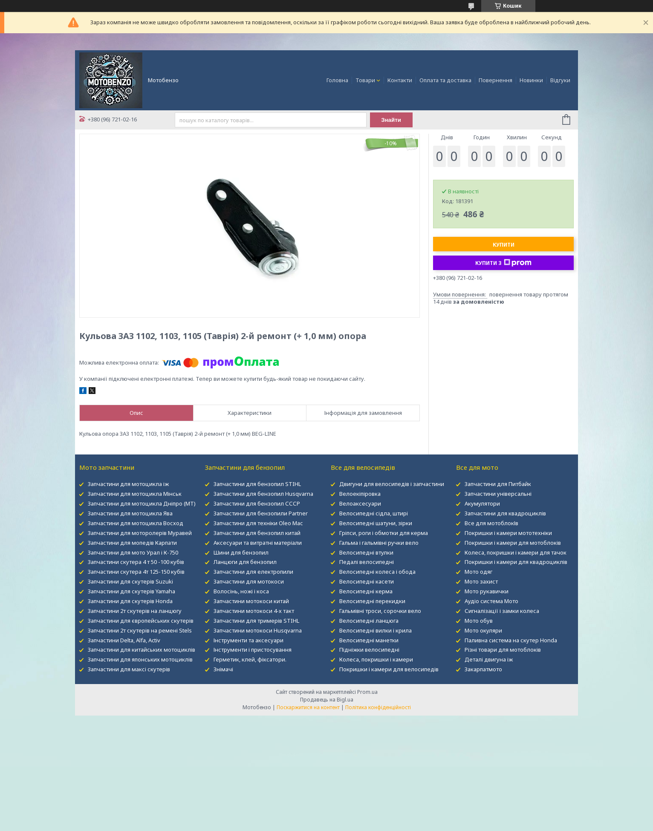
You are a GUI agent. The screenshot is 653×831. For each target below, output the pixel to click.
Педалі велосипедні (366, 562)
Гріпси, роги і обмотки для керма (383, 533)
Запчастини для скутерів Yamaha (131, 591)
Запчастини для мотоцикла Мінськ (135, 493)
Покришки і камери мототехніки (508, 533)
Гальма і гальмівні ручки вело (379, 542)
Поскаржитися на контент (308, 707)
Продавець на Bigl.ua (326, 699)
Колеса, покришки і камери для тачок (515, 552)
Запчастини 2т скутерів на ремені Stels (140, 630)
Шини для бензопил (241, 552)
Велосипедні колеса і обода (377, 571)
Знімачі (223, 669)
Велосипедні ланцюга (369, 620)
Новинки (531, 80)
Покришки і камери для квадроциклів (516, 562)
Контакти (399, 80)
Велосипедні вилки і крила (375, 630)
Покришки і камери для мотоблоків (513, 542)
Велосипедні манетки (369, 640)
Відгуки (560, 80)
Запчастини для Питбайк (498, 484)
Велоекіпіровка (360, 493)
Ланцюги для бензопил (245, 562)
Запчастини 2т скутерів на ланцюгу (135, 611)
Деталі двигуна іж (489, 659)
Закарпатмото (483, 669)
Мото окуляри (483, 630)
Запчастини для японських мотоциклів (140, 659)
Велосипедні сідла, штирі (373, 513)
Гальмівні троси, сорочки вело (380, 611)
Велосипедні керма (366, 591)
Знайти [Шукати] (391, 120)
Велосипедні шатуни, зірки (375, 523)
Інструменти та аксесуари (248, 640)
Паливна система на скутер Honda (511, 640)
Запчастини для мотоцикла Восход (135, 523)
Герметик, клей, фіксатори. (250, 659)
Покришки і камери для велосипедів (389, 669)
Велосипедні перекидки (372, 601)
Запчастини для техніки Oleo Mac (258, 523)
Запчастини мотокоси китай (251, 601)
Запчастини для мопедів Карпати (132, 542)
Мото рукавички (487, 591)
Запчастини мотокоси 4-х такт (254, 611)
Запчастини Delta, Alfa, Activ (124, 640)
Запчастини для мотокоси (249, 581)
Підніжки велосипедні (369, 649)
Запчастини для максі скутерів (129, 669)
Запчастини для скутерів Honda (130, 601)
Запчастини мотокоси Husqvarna (258, 630)
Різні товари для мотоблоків (503, 649)
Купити (503, 244)
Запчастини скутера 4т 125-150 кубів (136, 571)
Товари (365, 80)
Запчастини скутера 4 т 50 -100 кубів (136, 562)
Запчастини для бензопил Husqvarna (263, 493)
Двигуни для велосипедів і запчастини (391, 484)
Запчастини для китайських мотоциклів (141, 649)
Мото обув (479, 620)
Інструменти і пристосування (253, 649)
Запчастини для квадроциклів (505, 513)
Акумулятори (482, 503)
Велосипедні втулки (366, 552)
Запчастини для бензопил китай (257, 533)
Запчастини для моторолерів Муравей (140, 533)
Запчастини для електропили (253, 571)
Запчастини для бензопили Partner (261, 513)
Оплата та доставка (445, 80)
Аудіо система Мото (491, 601)
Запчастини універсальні (498, 493)
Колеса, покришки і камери (376, 659)
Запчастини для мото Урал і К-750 (133, 552)
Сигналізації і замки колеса (502, 611)
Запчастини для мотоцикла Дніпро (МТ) (142, 503)
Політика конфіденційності (378, 707)
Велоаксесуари (360, 503)
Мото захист (481, 581)
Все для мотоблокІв (491, 523)
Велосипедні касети (366, 581)
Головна (337, 80)
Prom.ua (367, 692)
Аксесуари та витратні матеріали (258, 542)
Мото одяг (478, 571)
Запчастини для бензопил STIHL (257, 484)
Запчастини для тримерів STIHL (256, 620)
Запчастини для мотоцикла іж (128, 484)
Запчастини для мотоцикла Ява (130, 513)
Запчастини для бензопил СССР (257, 503)
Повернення (495, 80)
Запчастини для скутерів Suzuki (130, 581)
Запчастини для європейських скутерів (141, 620)
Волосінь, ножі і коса (241, 591)
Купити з (503, 263)
